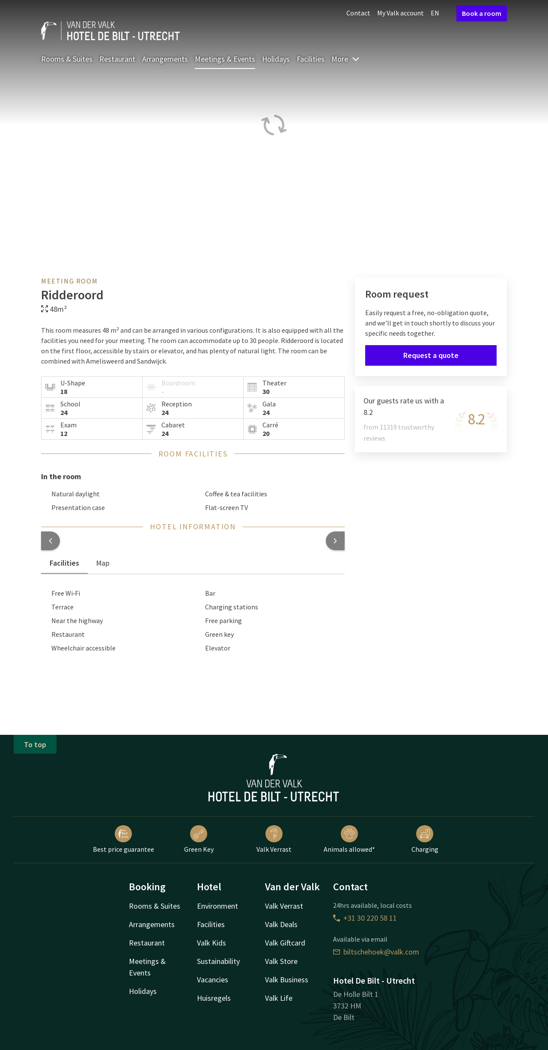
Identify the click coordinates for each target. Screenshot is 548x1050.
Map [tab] (103, 563)
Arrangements (165, 59)
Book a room (481, 13)
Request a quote (431, 355)
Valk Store (281, 961)
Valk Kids (211, 943)
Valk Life (278, 998)
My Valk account (400, 13)
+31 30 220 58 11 (365, 918)
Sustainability (218, 961)
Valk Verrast (274, 839)
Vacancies (212, 979)
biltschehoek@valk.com (376, 952)
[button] (50, 540)
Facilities (311, 59)
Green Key (199, 839)
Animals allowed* (349, 839)
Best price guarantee (123, 839)
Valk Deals (281, 924)
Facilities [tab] (64, 563)
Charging (424, 839)
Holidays (276, 59)
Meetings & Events (225, 59)
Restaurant (117, 59)
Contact (358, 13)
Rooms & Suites (66, 59)
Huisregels (214, 998)
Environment (217, 906)
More (345, 59)
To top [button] (35, 744)
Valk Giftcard (285, 943)
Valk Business (286, 979)
